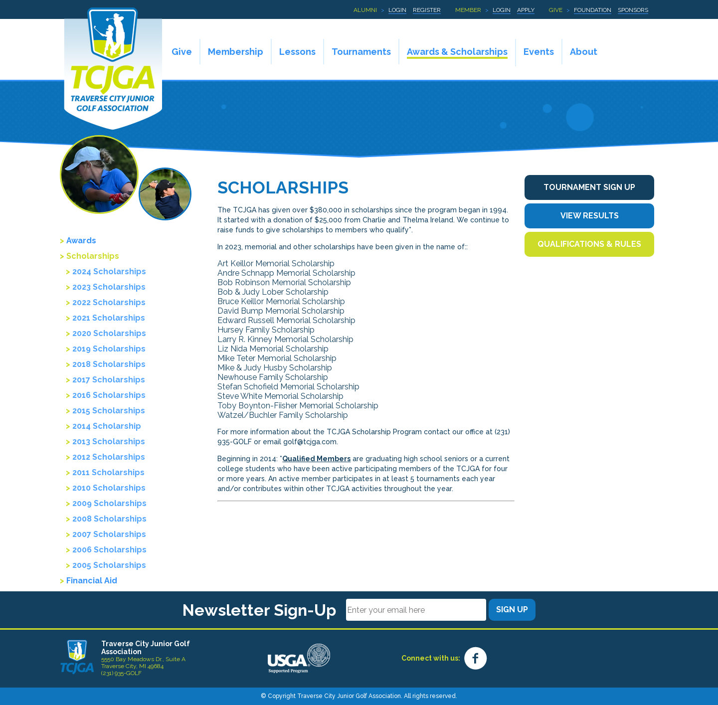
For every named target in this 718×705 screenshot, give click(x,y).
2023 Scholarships (109, 287)
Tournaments (361, 51)
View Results (589, 215)
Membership (235, 51)
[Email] (416, 610)
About (583, 51)
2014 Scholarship (106, 426)
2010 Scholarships (109, 488)
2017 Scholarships (108, 379)
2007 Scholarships (109, 534)
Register (427, 9)
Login (397, 9)
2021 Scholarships (108, 318)
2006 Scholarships (109, 549)
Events (539, 51)
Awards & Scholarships (457, 51)
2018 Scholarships (109, 364)
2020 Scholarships (109, 333)
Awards (81, 240)
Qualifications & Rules (589, 244)
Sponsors (633, 9)
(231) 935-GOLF (121, 673)
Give (555, 9)
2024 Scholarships (109, 271)
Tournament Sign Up (589, 187)
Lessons (297, 51)
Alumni (365, 9)
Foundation (592, 9)
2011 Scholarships (108, 472)
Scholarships (92, 256)
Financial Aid (91, 580)
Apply (526, 9)
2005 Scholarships (109, 565)
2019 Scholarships (109, 348)
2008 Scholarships (109, 519)
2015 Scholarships (108, 410)
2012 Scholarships (108, 457)
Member (468, 9)
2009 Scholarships (109, 503)
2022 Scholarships (109, 302)
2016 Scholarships (109, 395)
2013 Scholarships (108, 441)
